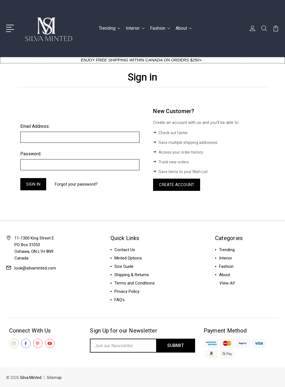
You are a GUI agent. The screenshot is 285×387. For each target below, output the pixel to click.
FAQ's (119, 299)
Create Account (176, 184)
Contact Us (124, 249)
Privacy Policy (126, 291)
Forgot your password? (76, 184)
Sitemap (54, 377)
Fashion (160, 28)
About (184, 28)
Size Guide (124, 266)
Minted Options (128, 258)
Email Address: (35, 126)
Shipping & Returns (131, 274)
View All (226, 283)
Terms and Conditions (134, 283)
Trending (109, 28)
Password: (30, 153)
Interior (135, 28)
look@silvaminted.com (35, 268)
